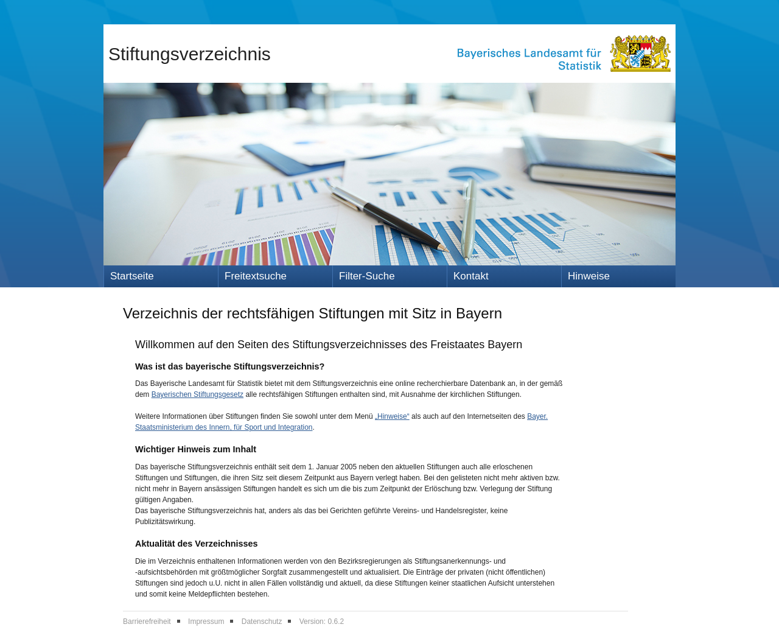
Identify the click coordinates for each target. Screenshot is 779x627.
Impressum (206, 621)
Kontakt (471, 276)
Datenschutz (262, 621)
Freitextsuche (256, 276)
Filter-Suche (367, 276)
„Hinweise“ (392, 416)
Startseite (132, 276)
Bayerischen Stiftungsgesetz (197, 394)
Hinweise (589, 276)
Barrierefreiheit (147, 621)
